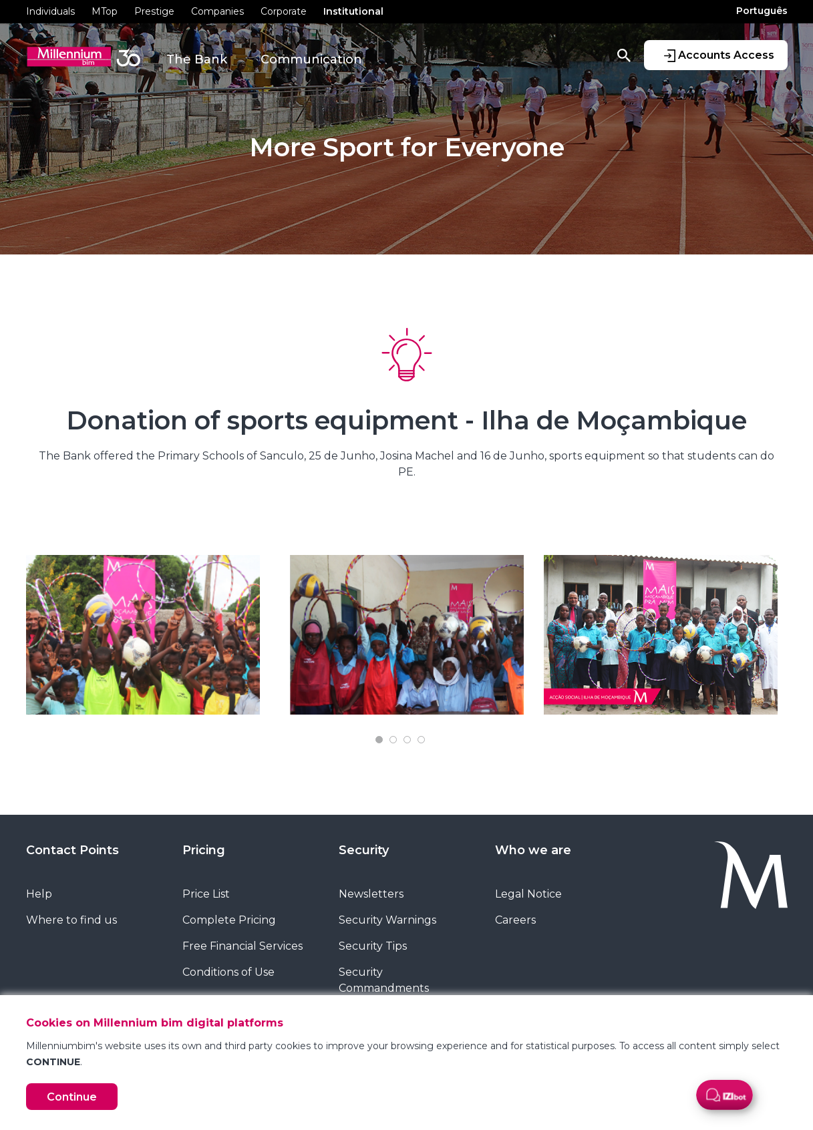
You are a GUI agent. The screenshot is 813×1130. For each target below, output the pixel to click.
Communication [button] (311, 59)
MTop (105, 11)
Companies (217, 11)
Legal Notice (528, 894)
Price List (206, 894)
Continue (72, 1097)
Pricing (203, 850)
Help (39, 894)
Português (762, 11)
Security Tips (373, 946)
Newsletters (371, 894)
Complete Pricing (229, 920)
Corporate (284, 11)
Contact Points (72, 850)
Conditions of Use (228, 972)
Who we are (533, 850)
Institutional (353, 11)
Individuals (50, 11)
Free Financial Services (242, 946)
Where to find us (71, 920)
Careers (515, 920)
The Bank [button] (196, 59)
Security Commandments (384, 980)
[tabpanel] (153, 635)
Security (364, 850)
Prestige (154, 11)
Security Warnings (387, 920)
